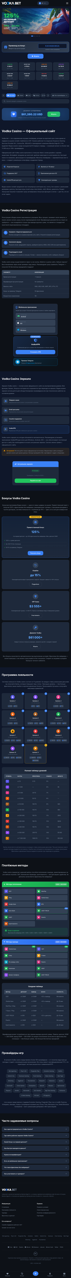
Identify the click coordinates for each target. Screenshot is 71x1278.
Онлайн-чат (5, 1227)
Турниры (4, 1213)
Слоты (36, 95)
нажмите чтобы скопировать (52, 49)
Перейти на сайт (35, 482)
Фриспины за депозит (8, 1215)
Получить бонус (35, 554)
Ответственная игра (43, 1210)
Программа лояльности (9, 1210)
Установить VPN (35, 353)
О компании (5, 1207)
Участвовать (35, 617)
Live (28, 95)
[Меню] (67, 3)
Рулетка (45, 95)
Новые (20, 95)
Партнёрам (40, 1215)
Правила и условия (42, 1207)
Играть (35, 56)
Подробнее (35, 586)
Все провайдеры (60, 95)
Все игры (11, 95)
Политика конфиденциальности (46, 1213)
